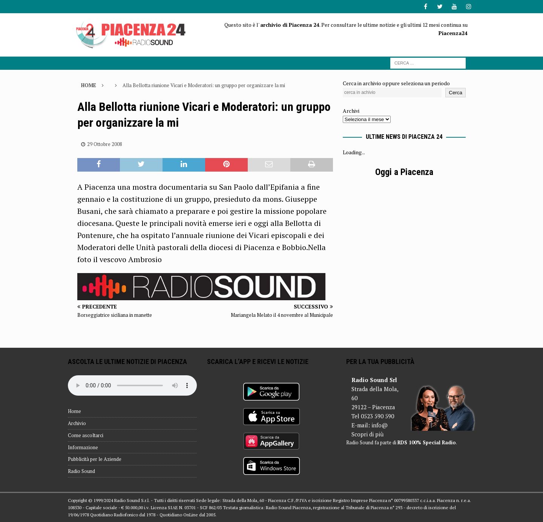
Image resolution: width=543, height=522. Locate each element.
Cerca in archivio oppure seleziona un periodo (396, 83)
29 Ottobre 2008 (104, 144)
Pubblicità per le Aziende (94, 459)
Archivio (77, 423)
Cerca (455, 92)
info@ (379, 425)
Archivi (351, 110)
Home (74, 411)
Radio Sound (81, 471)
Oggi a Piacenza (404, 172)
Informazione (83, 447)
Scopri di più (367, 434)
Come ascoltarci (85, 435)
